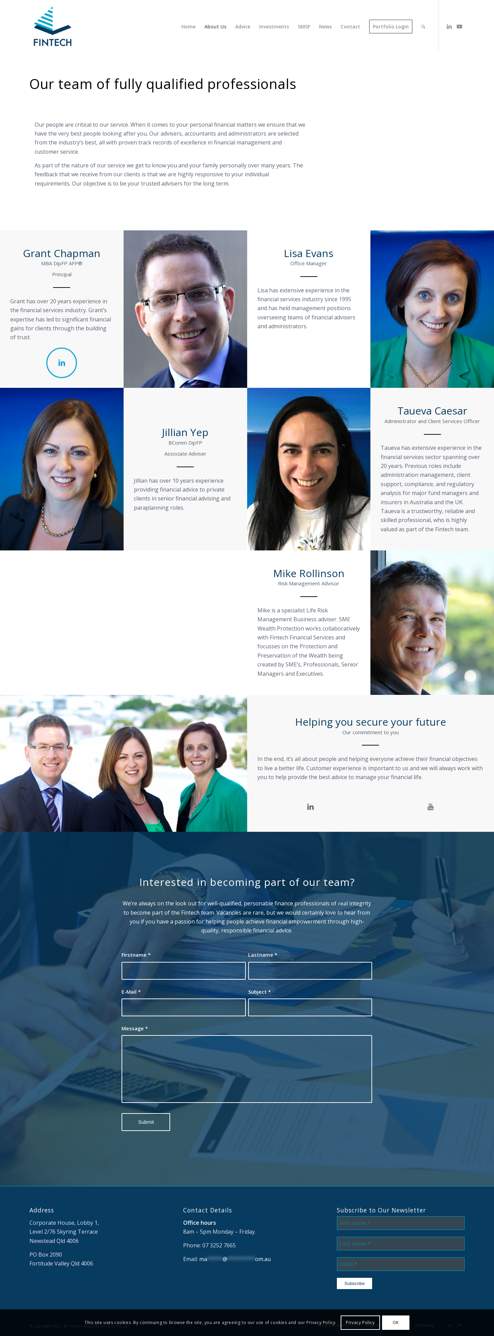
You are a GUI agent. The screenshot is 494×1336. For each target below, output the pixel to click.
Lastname (262, 954)
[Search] (423, 26)
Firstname (136, 954)
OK (396, 1322)
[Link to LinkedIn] (449, 26)
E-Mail (131, 991)
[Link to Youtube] (459, 26)
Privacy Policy (360, 1322)
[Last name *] (401, 1243)
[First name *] (401, 1223)
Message (135, 1028)
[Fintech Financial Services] (52, 26)
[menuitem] (188, 26)
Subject (259, 991)
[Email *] (401, 1264)
